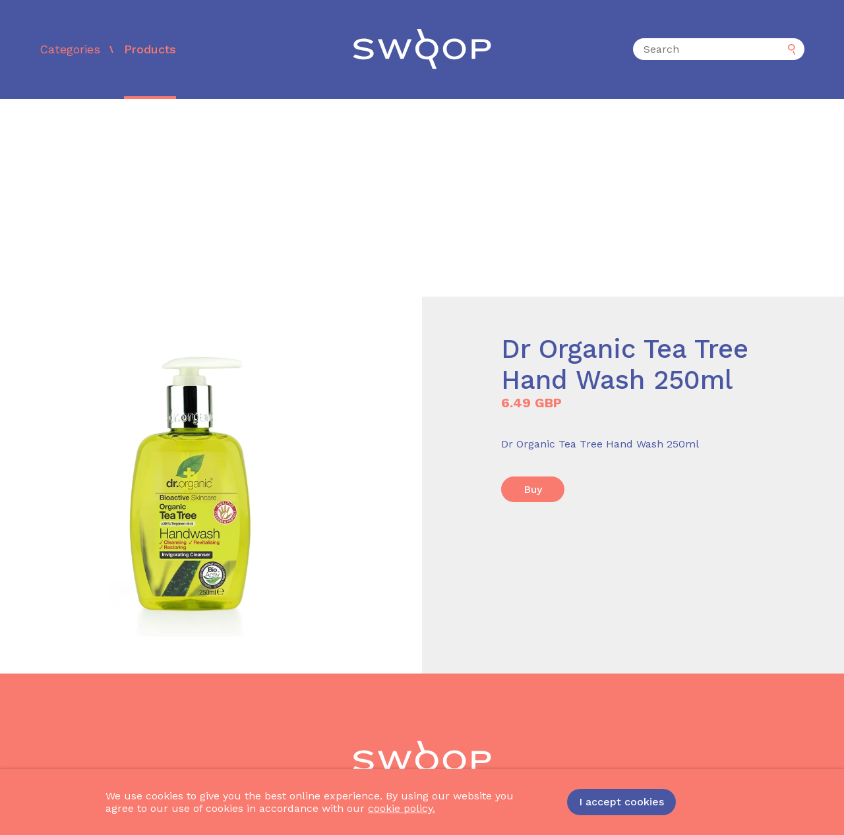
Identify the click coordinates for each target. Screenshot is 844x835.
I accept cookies (621, 801)
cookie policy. (401, 808)
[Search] (718, 49)
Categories (70, 49)
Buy (533, 489)
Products (150, 49)
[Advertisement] (422, 197)
